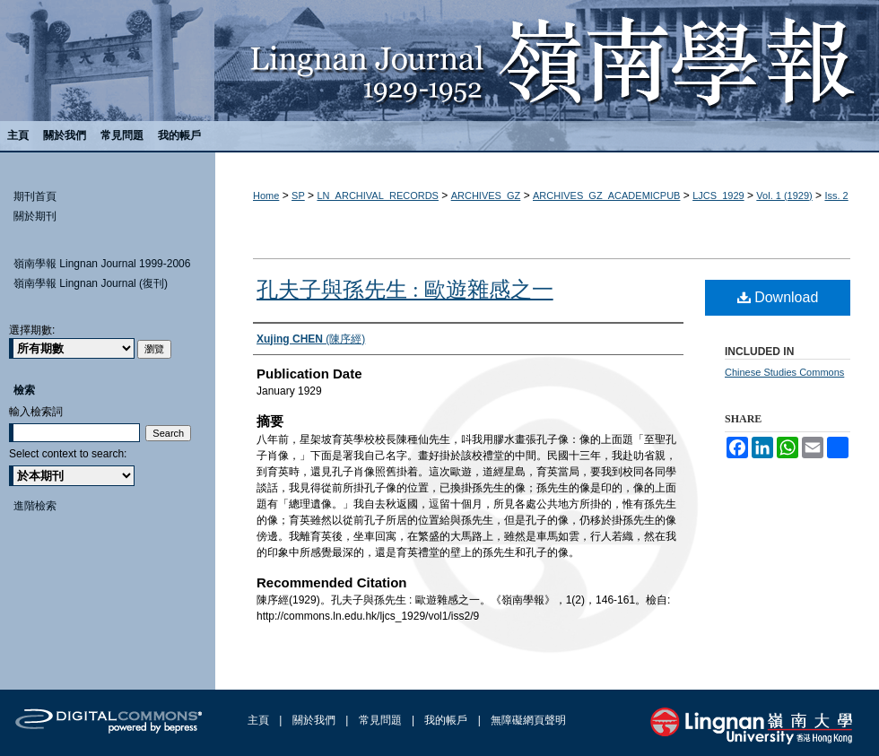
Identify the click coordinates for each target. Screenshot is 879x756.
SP (298, 195)
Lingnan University (751, 726)
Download (778, 297)
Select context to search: (67, 454)
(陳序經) (311, 339)
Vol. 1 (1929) (784, 195)
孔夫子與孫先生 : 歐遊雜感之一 (405, 289)
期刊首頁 (35, 196)
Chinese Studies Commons (784, 372)
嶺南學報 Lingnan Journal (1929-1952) (439, 60)
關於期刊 (35, 216)
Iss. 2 (836, 195)
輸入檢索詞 (36, 411)
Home (266, 195)
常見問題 (382, 720)
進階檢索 (35, 506)
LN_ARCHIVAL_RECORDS (378, 195)
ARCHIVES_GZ (486, 195)
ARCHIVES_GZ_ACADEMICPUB (606, 195)
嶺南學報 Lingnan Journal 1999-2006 (101, 263)
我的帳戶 (447, 720)
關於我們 (315, 720)
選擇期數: (32, 330)
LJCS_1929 (718, 195)
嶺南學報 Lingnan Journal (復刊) (90, 283)
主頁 (260, 720)
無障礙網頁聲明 (528, 720)
